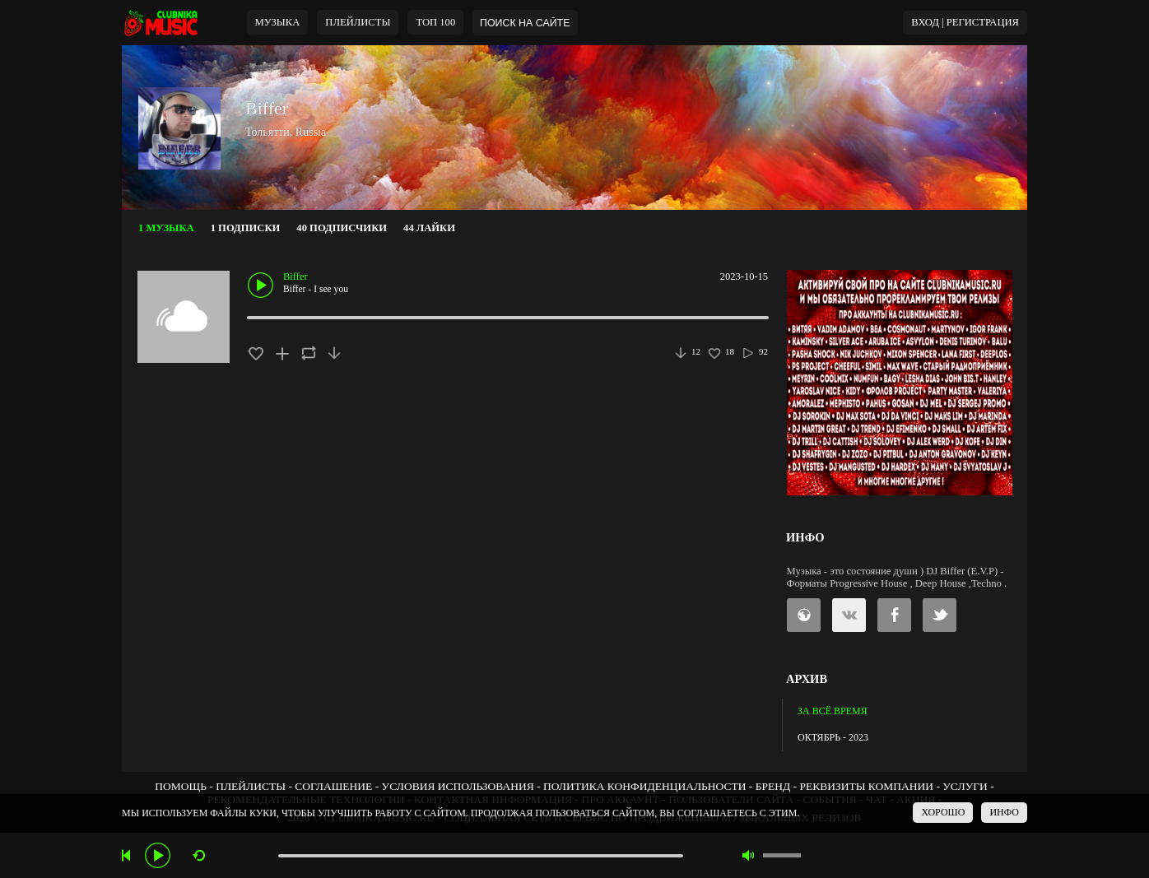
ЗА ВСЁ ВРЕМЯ (833, 711)
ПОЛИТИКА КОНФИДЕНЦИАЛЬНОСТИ (644, 786)
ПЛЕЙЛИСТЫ (251, 786)
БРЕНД (773, 786)
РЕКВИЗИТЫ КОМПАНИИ (866, 786)
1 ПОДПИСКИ (246, 228)
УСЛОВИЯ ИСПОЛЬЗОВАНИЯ (458, 786)
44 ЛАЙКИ (429, 228)
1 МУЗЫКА (166, 228)
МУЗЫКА (277, 22)
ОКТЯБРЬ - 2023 (833, 737)
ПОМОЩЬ (181, 786)
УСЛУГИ (965, 786)
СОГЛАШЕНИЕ (333, 786)
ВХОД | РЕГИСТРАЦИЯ (965, 22)
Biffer (266, 108)
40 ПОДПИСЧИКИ (341, 228)
